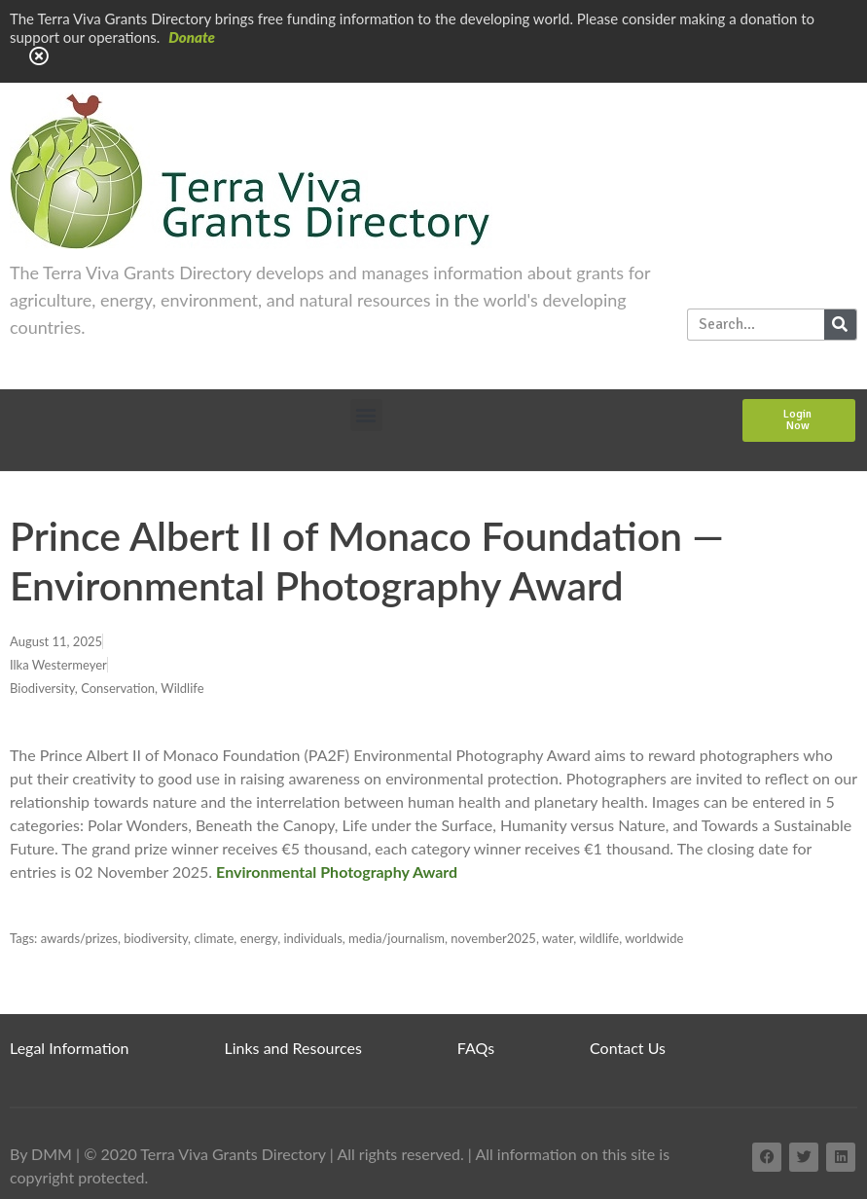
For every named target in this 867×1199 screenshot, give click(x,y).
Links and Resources (293, 1047)
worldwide (654, 938)
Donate (191, 37)
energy (259, 938)
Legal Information (69, 1047)
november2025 (493, 938)
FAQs (475, 1047)
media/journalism (396, 938)
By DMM (41, 1153)
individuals (312, 938)
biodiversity (156, 938)
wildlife (599, 938)
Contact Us (628, 1047)
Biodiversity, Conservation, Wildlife (107, 688)
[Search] (840, 324)
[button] (366, 415)
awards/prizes (79, 938)
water (557, 938)
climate (214, 938)
